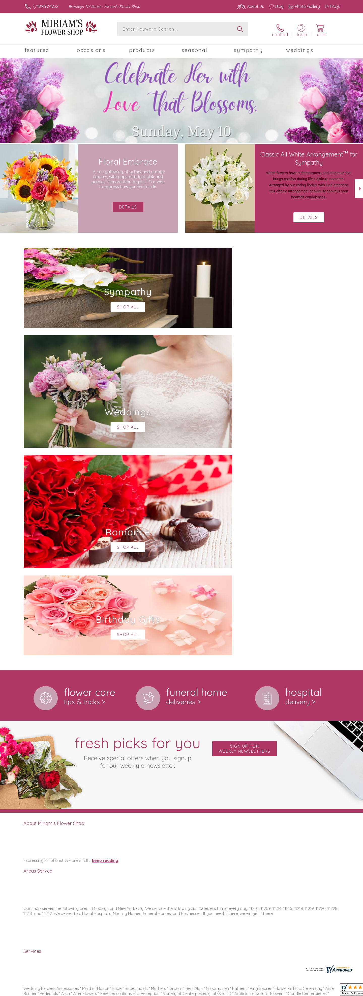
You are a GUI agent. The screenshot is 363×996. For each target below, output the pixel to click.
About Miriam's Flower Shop (53, 614)
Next (359, 186)
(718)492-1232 (45, 6)
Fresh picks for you (137, 542)
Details (309, 215)
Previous (4, 186)
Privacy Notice (259, 990)
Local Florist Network (295, 990)
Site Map (326, 990)
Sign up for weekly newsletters (244, 539)
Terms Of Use (229, 990)
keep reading (105, 651)
